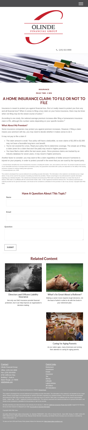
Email (8, 212)
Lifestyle (49, 381)
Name (8, 197)
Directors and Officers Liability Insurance (23, 295)
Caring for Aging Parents (65, 343)
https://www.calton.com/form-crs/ (53, 421)
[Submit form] (10, 247)
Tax (47, 376)
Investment (50, 369)
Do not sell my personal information (40, 406)
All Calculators (51, 388)
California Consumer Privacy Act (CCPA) (60, 404)
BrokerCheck (42, 390)
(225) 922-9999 (63, 50)
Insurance (49, 374)
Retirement (50, 367)
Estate (48, 372)
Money (48, 379)
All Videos (49, 385)
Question (8, 227)
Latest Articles (51, 383)
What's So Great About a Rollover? (65, 294)
